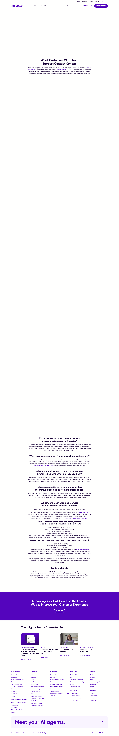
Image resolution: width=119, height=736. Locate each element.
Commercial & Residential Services (56, 694)
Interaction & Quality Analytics (38, 698)
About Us (92, 674)
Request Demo (101, 6)
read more (45, 658)
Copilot (32, 679)
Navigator (33, 677)
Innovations (14, 691)
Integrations (14, 693)
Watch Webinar (27, 659)
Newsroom (92, 679)
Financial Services (55, 674)
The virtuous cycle (16, 682)
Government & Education (56, 686)
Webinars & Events (75, 674)
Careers (92, 686)
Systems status (15, 689)
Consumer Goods (54, 684)
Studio (32, 693)
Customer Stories (74, 693)
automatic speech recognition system (76, 518)
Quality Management (36, 700)
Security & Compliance (17, 686)
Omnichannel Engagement (37, 686)
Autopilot (33, 674)
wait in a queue (83, 512)
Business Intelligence (36, 691)
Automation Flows (35, 703)
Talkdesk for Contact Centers (18, 702)
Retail (51, 682)
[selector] (36, 6)
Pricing (69, 6)
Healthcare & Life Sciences (57, 679)
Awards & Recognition (95, 682)
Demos (13, 712)
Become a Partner (94, 698)
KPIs (52, 465)
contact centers (61, 69)
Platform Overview (16, 674)
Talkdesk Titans (74, 700)
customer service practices (42, 465)
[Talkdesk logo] (17, 6)
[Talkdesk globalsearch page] (107, 1)
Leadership (92, 677)
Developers (73, 684)
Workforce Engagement (37, 689)
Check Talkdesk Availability (77, 682)
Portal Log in (93, 700)
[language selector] (99, 1)
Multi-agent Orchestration (17, 679)
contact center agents (82, 549)
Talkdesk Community (75, 695)
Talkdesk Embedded (16, 709)
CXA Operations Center (37, 705)
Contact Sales (87, 6)
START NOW (59, 611)
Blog (71, 677)
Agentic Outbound (35, 684)
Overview (92, 693)
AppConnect (14, 705)
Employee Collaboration (37, 696)
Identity (33, 682)
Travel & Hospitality (55, 691)
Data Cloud (14, 677)
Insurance (52, 677)
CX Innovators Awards (75, 698)
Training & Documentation (76, 679)
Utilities (52, 689)
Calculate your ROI (75, 686)
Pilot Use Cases (15, 684)
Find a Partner (93, 695)
